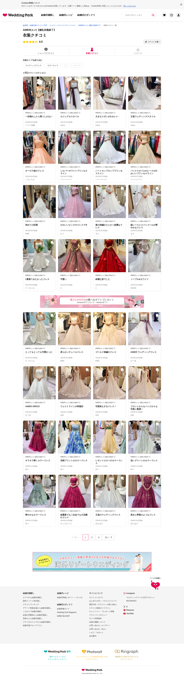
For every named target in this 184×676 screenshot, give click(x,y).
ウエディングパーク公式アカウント (140, 597)
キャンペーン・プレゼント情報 (101, 611)
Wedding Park (92, 670)
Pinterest (130, 610)
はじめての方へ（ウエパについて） (103, 601)
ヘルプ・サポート (96, 633)
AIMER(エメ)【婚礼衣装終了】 (39, 30)
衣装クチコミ (92, 50)
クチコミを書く (154, 42)
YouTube (130, 613)
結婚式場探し (47, 15)
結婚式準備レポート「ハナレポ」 (70, 597)
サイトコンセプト (96, 597)
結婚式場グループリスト (33, 625)
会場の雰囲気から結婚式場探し (35, 615)
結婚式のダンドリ (86, 15)
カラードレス (52, 65)
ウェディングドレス (33, 65)
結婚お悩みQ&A (63, 616)
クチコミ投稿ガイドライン (100, 608)
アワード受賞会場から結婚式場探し (37, 608)
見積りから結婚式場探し (33, 618)
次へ (108, 537)
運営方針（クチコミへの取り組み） (103, 604)
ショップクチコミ (46, 50)
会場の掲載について (97, 622)
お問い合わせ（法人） (98, 629)
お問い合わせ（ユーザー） (100, 625)
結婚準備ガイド (63, 609)
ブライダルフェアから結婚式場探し (37, 622)
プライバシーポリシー (98, 615)
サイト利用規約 (95, 618)
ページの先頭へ (155, 583)
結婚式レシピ (66, 15)
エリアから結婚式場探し (33, 597)
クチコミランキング (31, 604)
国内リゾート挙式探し (32, 601)
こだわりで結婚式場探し (33, 611)
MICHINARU (131, 601)
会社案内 (92, 636)
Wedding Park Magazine (67, 612)
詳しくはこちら (130, 6)
